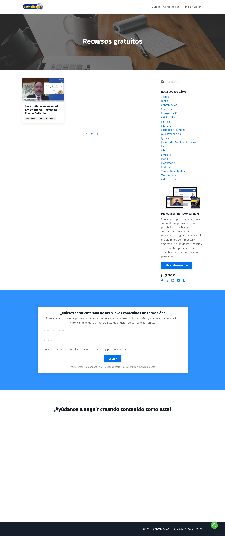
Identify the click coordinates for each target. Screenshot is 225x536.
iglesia (165, 138)
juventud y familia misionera (179, 142)
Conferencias (171, 6)
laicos (52, 118)
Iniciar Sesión (193, 6)
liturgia (166, 154)
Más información (177, 265)
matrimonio (168, 163)
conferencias (31, 118)
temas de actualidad (174, 171)
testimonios (168, 175)
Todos (165, 96)
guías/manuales (171, 134)
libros (165, 150)
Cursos (156, 6)
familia (165, 121)
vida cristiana (169, 179)
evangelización (170, 113)
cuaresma (167, 109)
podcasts (166, 167)
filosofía (166, 125)
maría (164, 158)
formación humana (173, 129)
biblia (164, 101)
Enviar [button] (112, 358)
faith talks (43, 118)
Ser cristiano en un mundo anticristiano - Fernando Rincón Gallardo (42, 110)
